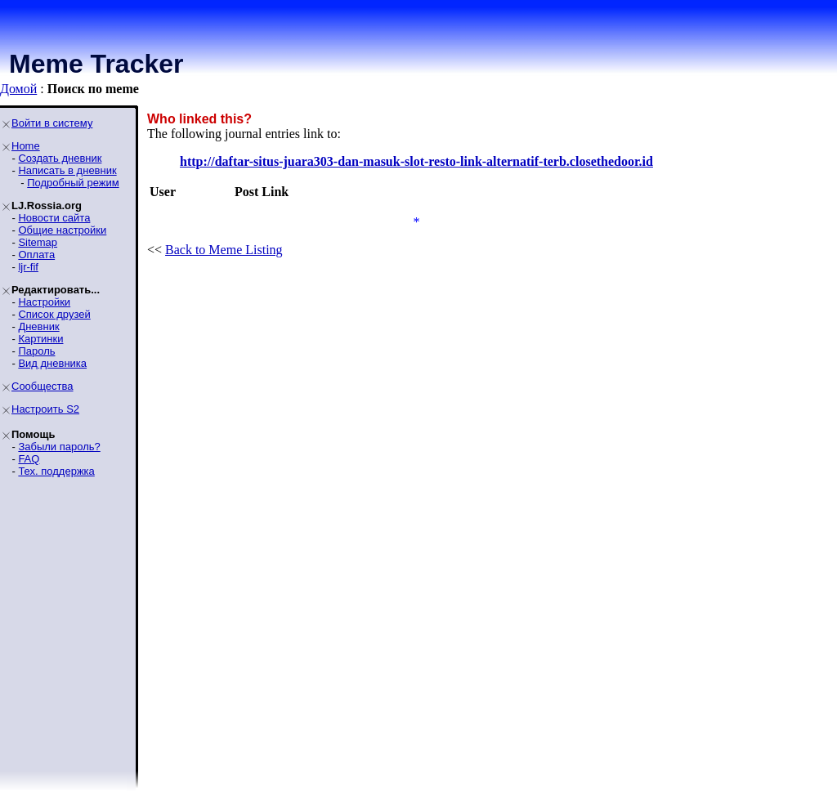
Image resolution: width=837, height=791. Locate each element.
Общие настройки (62, 230)
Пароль (36, 351)
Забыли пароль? (59, 446)
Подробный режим (73, 183)
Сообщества (42, 386)
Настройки (44, 302)
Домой (18, 89)
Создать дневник (59, 158)
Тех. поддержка (56, 471)
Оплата (36, 254)
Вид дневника (52, 363)
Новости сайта (54, 218)
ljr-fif (28, 267)
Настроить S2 (45, 409)
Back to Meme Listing (224, 250)
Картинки (40, 339)
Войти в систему (51, 123)
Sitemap (37, 242)
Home (25, 146)
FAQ (28, 459)
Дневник (38, 326)
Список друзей (54, 314)
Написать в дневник (67, 170)
